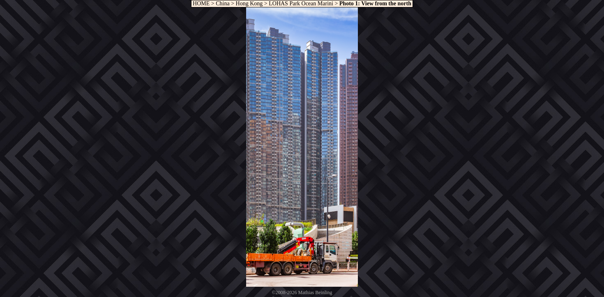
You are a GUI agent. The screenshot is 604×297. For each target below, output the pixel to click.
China (222, 3)
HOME (200, 3)
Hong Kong (249, 3)
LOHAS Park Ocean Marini (301, 3)
